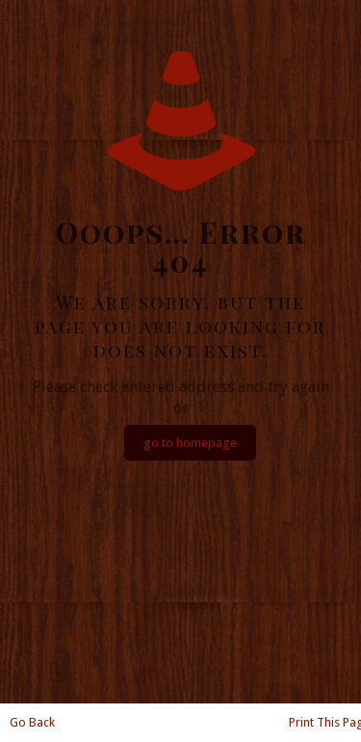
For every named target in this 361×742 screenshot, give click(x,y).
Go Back (32, 722)
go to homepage (190, 443)
